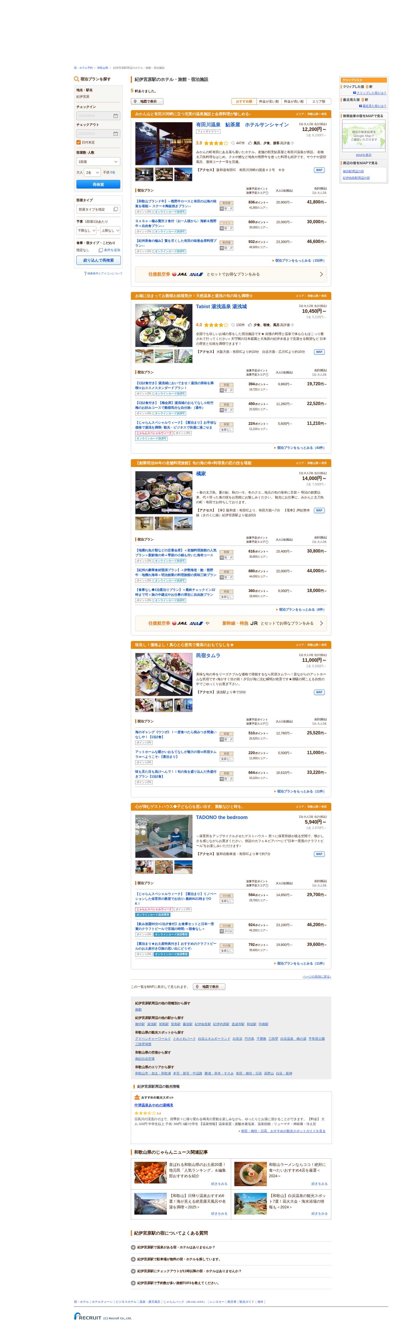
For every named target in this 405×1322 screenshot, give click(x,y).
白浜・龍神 (284, 1073)
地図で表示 (148, 101)
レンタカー (217, 1301)
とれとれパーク (184, 1038)
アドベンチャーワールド (153, 1038)
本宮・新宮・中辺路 (187, 1073)
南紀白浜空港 (145, 1058)
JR (188, 1301)
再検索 (98, 184)
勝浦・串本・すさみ (219, 1073)
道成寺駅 (238, 1024)
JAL (193, 1301)
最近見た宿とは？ (375, 105)
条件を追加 (112, 250)
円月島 (249, 1038)
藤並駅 (188, 1024)
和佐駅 (252, 1024)
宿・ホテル (81, 1301)
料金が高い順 (294, 101)
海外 (260, 1301)
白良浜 (237, 1038)
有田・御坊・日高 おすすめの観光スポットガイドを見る (283, 1131)
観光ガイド (246, 1301)
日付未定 (85, 142)
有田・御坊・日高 (249, 1073)
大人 (79, 172)
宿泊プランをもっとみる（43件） (301, 448)
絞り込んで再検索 (98, 260)
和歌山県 (102, 67)
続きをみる (219, 1184)
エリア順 (318, 101)
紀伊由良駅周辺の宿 (356, 177)
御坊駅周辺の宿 (353, 171)
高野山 (269, 1073)
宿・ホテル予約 (83, 67)
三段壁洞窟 (143, 1044)
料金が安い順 (269, 101)
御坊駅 (140, 1024)
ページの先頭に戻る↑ (317, 976)
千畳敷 (261, 1038)
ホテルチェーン (102, 1301)
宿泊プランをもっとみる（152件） (300, 260)
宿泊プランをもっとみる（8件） (302, 609)
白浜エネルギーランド (214, 1038)
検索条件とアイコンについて (105, 273)
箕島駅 (176, 1024)
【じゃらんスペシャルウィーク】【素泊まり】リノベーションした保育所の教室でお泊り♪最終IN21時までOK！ (175, 899)
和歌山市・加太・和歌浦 (153, 1073)
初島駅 (164, 1024)
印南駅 (263, 1024)
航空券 (232, 1301)
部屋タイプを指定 (92, 209)
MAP (319, 170)
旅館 (138, 1009)
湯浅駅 (152, 1024)
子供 (106, 172)
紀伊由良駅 (203, 1024)
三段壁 (273, 1038)
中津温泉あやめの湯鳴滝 (153, 1105)
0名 (113, 172)
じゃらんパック (173, 1301)
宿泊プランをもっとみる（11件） (301, 791)
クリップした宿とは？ (372, 92)
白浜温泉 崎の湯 (293, 1038)
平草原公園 (317, 1038)
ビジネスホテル (126, 1301)
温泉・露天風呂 (150, 1301)
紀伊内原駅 (221, 1024)
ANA (200, 1301)
